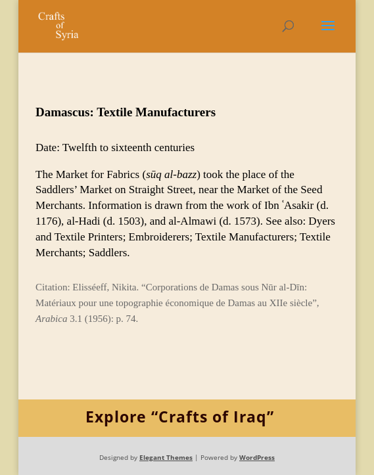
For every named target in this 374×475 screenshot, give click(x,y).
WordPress (257, 457)
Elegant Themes (166, 457)
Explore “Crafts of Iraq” (179, 416)
